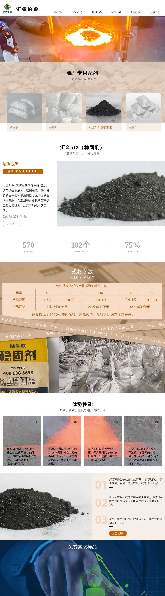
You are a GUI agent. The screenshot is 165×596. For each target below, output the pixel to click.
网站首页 (58, 12)
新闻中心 (97, 12)
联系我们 (154, 12)
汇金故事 (135, 12)
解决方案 (116, 12)
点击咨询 (11, 223)
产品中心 (77, 12)
